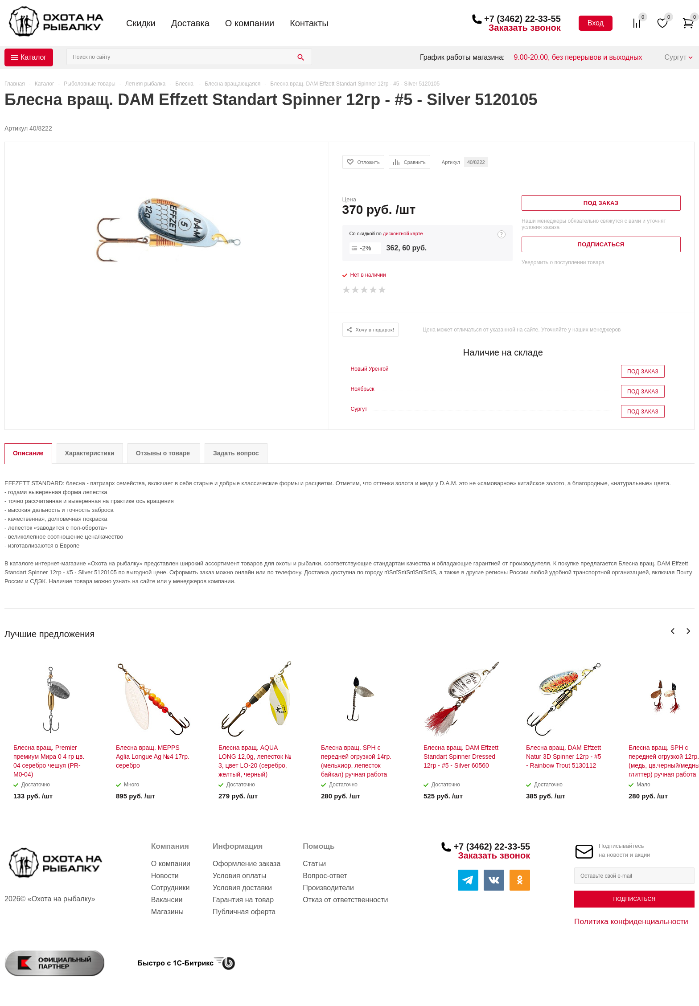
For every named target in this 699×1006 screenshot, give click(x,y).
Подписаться (634, 899)
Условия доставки (242, 887)
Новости (165, 875)
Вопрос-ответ (325, 875)
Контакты (309, 23)
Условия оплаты (239, 875)
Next (688, 631)
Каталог (33, 57)
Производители (328, 887)
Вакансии (167, 900)
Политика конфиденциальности (631, 921)
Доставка (190, 23)
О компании (249, 23)
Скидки (141, 23)
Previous (672, 631)
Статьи (314, 863)
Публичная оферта (244, 912)
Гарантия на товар (243, 900)
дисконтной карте (403, 233)
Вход (596, 23)
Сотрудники (170, 887)
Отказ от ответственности (345, 900)
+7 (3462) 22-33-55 (522, 19)
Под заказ (642, 371)
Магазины (167, 912)
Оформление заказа (246, 863)
